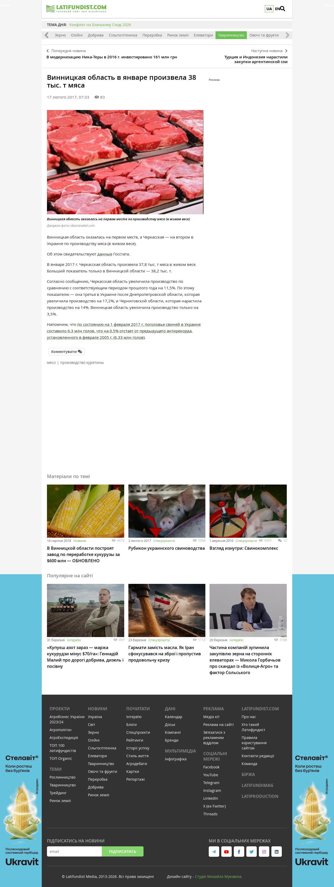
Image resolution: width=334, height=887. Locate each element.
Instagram (212, 787)
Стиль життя (137, 753)
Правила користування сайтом (254, 740)
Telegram (211, 780)
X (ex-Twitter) (214, 803)
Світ (91, 721)
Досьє (170, 721)
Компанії (173, 729)
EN (277, 8)
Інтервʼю (74, 637)
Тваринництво (231, 35)
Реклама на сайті (218, 721)
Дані (170, 706)
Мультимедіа (180, 748)
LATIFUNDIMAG (257, 783)
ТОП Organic (61, 755)
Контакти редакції (258, 753)
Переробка (152, 35)
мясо (51, 359)
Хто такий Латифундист (253, 724)
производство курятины (82, 359)
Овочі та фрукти (264, 35)
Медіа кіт (211, 714)
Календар (173, 714)
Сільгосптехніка (123, 35)
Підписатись (122, 848)
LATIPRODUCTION (260, 794)
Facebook (211, 764)
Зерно (60, 35)
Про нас (249, 714)
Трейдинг (58, 790)
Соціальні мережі (215, 753)
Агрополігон (60, 727)
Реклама (213, 706)
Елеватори (203, 35)
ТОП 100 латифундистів (63, 745)
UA (269, 8)
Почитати (138, 706)
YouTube (210, 772)
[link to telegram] (214, 849)
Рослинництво (62, 774)
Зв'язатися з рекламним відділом (214, 735)
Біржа (248, 772)
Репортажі (135, 776)
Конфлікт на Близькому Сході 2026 (100, 24)
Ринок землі (178, 35)
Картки (132, 768)
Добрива (96, 35)
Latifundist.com (260, 706)
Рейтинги (134, 737)
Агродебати (136, 760)
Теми (56, 766)
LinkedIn (210, 795)
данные (104, 252)
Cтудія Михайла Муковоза (218, 873)
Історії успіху (137, 745)
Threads (210, 811)
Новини (79, 538)
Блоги (131, 721)
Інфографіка (176, 756)
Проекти (60, 706)
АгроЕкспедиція (64, 734)
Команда (249, 760)
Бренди (171, 737)
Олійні (77, 35)
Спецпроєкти (164, 538)
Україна (95, 714)
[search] (285, 9)
